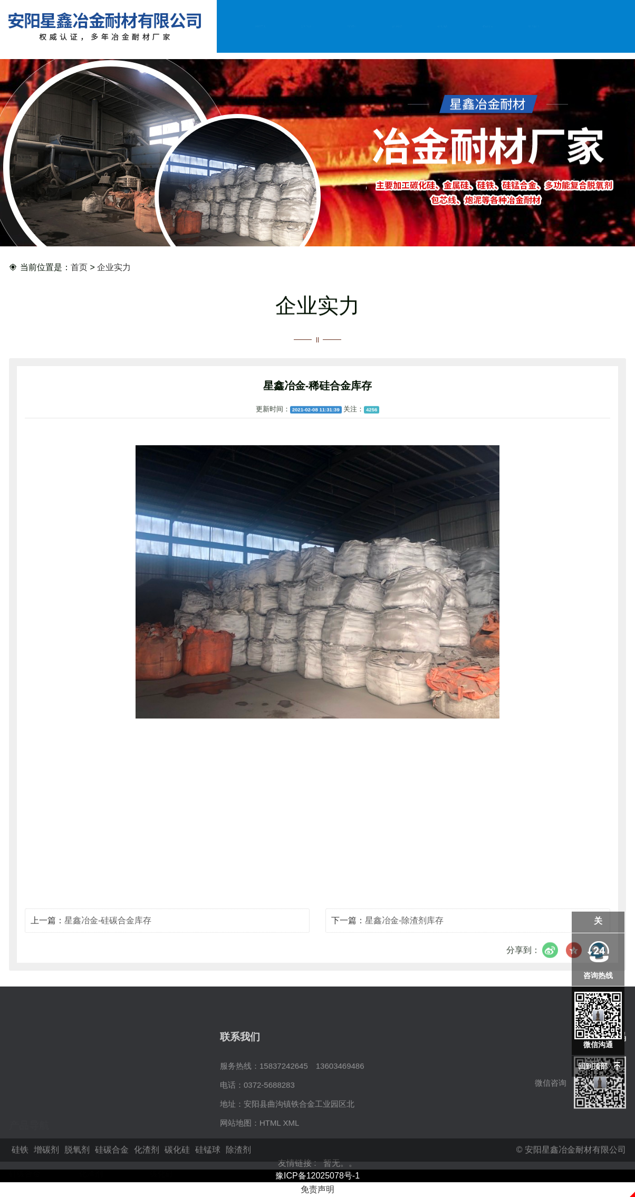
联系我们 (533, 26)
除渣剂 (91, 1140)
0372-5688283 (269, 1121)
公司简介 (306, 26)
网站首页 (260, 26)
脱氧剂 (162, 1102)
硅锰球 (21, 1140)
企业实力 (397, 26)
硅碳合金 (25, 1121)
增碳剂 (91, 1102)
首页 (79, 267)
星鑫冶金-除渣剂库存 (404, 928)
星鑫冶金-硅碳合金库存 (107, 928)
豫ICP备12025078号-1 (317, 1175)
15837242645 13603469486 (311, 1102)
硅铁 (17, 1102)
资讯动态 (442, 26)
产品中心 (351, 26)
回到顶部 (593, 1066)
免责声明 (317, 1189)
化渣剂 (91, 1121)
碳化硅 (162, 1121)
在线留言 (488, 26)
